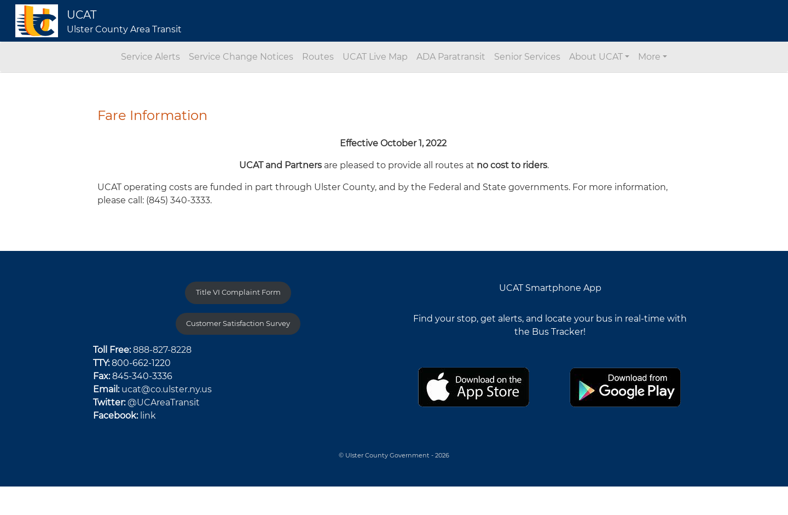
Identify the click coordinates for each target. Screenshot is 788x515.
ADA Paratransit (450, 57)
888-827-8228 (162, 350)
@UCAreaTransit (164, 402)
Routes (318, 57)
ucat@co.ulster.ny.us (166, 389)
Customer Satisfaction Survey (238, 323)
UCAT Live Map (375, 57)
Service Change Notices (241, 57)
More (649, 57)
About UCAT (596, 57)
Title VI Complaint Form (238, 292)
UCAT (81, 14)
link (148, 415)
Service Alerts (150, 57)
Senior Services (527, 57)
